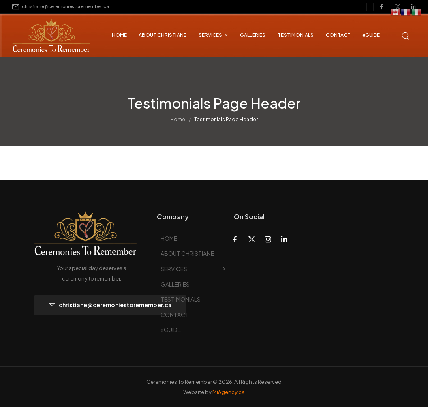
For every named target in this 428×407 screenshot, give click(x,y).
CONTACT (338, 35)
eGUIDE (371, 35)
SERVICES (210, 35)
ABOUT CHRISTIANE (162, 35)
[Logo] (44, 36)
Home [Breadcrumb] (177, 121)
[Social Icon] (381, 7)
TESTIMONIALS (296, 35)
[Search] (406, 35)
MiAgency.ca (228, 392)
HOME (119, 35)
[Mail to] (60, 6)
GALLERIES (252, 35)
